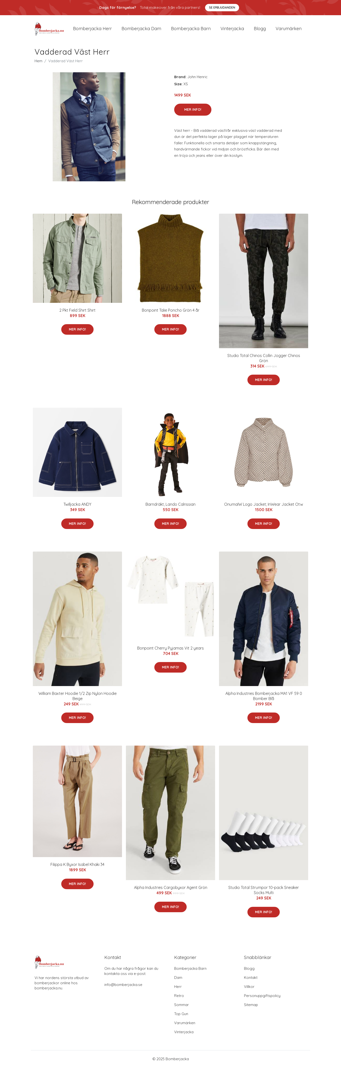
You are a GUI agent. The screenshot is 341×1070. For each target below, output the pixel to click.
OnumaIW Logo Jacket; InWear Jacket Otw (263, 506)
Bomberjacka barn (191, 30)
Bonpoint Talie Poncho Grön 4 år (170, 312)
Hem (38, 63)
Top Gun (181, 1016)
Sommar (181, 1007)
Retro (179, 998)
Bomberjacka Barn (190, 971)
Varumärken (289, 30)
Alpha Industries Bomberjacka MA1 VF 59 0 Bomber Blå (263, 698)
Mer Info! (192, 112)
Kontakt (250, 980)
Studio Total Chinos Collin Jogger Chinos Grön (263, 361)
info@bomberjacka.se (123, 987)
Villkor (249, 989)
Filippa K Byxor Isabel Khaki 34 (77, 867)
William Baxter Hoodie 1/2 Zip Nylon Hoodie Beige (77, 698)
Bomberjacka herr (92, 30)
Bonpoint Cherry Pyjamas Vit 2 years (170, 650)
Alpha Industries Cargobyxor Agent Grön (170, 890)
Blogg (260, 30)
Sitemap (251, 1007)
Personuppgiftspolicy (262, 998)
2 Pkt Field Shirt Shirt (77, 312)
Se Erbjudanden (222, 7)
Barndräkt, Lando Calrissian (170, 506)
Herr (178, 989)
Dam (178, 980)
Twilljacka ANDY (77, 506)
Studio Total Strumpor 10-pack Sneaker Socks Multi (263, 893)
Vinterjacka (232, 30)
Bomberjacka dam (141, 30)
